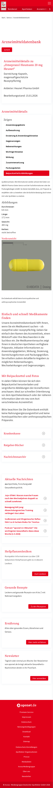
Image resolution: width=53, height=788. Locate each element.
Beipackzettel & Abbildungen (19, 173)
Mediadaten (26, 761)
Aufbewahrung (13, 130)
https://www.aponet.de (26, 705)
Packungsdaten (13, 167)
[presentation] (49, 9)
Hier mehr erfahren (37, 642)
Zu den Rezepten (38, 606)
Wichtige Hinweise (14, 151)
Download (26, 731)
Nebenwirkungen (14, 146)
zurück (7, 49)
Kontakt (26, 736)
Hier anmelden (39, 678)
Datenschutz (26, 722)
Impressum (26, 717)
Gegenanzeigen (13, 141)
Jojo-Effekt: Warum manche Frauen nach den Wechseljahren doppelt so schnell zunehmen (21, 498)
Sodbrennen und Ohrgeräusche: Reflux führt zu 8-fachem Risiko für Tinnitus (22, 520)
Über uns (26, 771)
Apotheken (27, 9)
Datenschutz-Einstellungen (26, 747)
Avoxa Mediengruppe (26, 766)
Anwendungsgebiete (15, 125)
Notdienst (12, 9)
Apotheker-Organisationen (26, 752)
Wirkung (10, 157)
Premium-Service (26, 712)
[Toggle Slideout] (49, 3)
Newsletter (26, 776)
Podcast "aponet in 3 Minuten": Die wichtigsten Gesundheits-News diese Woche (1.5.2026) (22, 530)
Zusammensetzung (15, 162)
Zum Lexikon (40, 574)
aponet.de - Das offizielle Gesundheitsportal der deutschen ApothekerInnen (17, 3)
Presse (26, 757)
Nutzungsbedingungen (26, 727)
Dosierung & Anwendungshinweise (22, 135)
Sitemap (26, 741)
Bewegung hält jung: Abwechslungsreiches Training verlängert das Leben (19, 510)
